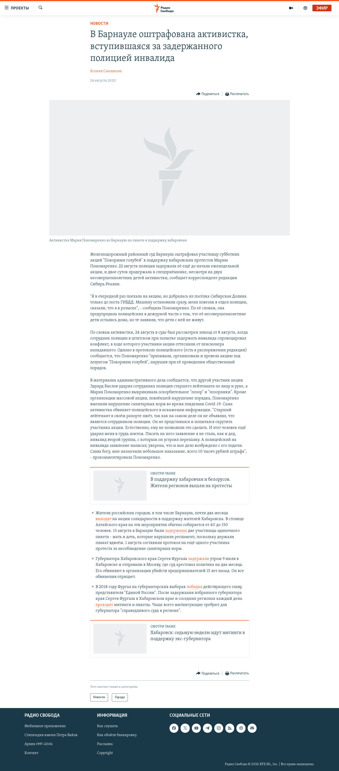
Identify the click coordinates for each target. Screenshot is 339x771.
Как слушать (107, 726)
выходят (103, 519)
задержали (198, 559)
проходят (104, 605)
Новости (99, 23)
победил (194, 587)
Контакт (31, 753)
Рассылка (105, 744)
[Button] (207, 94)
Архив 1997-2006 (38, 744)
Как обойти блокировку (117, 735)
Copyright (105, 753)
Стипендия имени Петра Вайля (50, 735)
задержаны (176, 531)
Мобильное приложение (45, 726)
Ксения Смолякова (106, 71)
